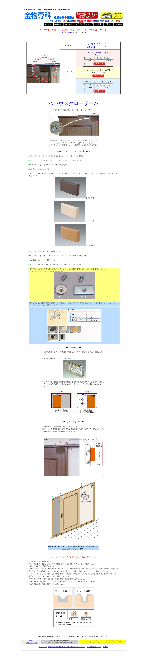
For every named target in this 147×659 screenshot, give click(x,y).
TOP (62, 32)
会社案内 (105, 647)
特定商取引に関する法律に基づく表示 (59, 647)
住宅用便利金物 (69, 32)
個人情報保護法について (94, 647)
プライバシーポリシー (78, 647)
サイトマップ (43, 647)
